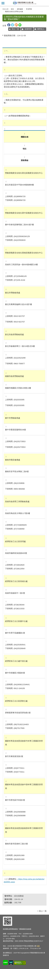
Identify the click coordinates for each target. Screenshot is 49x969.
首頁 (12, 9)
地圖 (38, 946)
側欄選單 (2, 3)
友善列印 (28, 29)
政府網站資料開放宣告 (10, 929)
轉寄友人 (40, 29)
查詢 (46, 3)
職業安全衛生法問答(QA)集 (14, 11)
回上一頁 (15, 29)
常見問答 (29, 9)
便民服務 (20, 9)
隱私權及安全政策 (25, 929)
